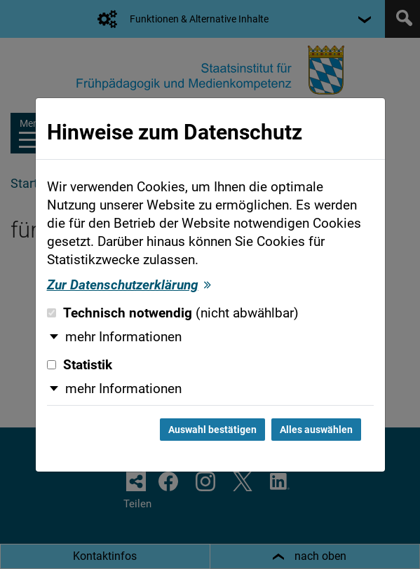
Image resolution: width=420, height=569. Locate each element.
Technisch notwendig (173, 313)
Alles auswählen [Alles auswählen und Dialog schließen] (316, 429)
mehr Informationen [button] (123, 337)
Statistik (79, 365)
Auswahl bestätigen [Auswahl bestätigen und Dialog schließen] (212, 429)
